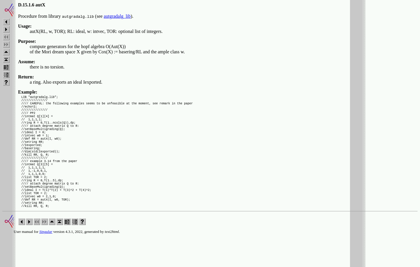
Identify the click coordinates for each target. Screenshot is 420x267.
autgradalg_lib (117, 16)
